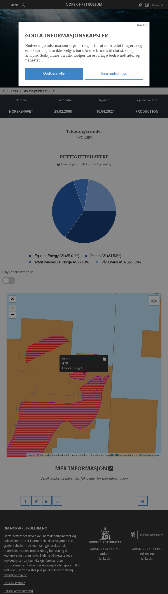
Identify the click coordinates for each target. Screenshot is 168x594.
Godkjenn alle (54, 73)
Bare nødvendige (114, 73)
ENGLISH (142, 25)
